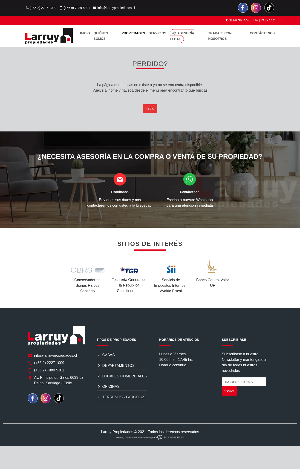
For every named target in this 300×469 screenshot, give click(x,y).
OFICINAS (108, 387)
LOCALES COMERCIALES (122, 377)
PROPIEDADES (133, 33)
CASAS (106, 356)
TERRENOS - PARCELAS (121, 398)
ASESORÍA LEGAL (182, 36)
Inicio (150, 108)
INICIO (85, 33)
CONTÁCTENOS (262, 33)
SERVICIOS (157, 33)
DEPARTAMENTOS (116, 366)
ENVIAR (230, 392)
